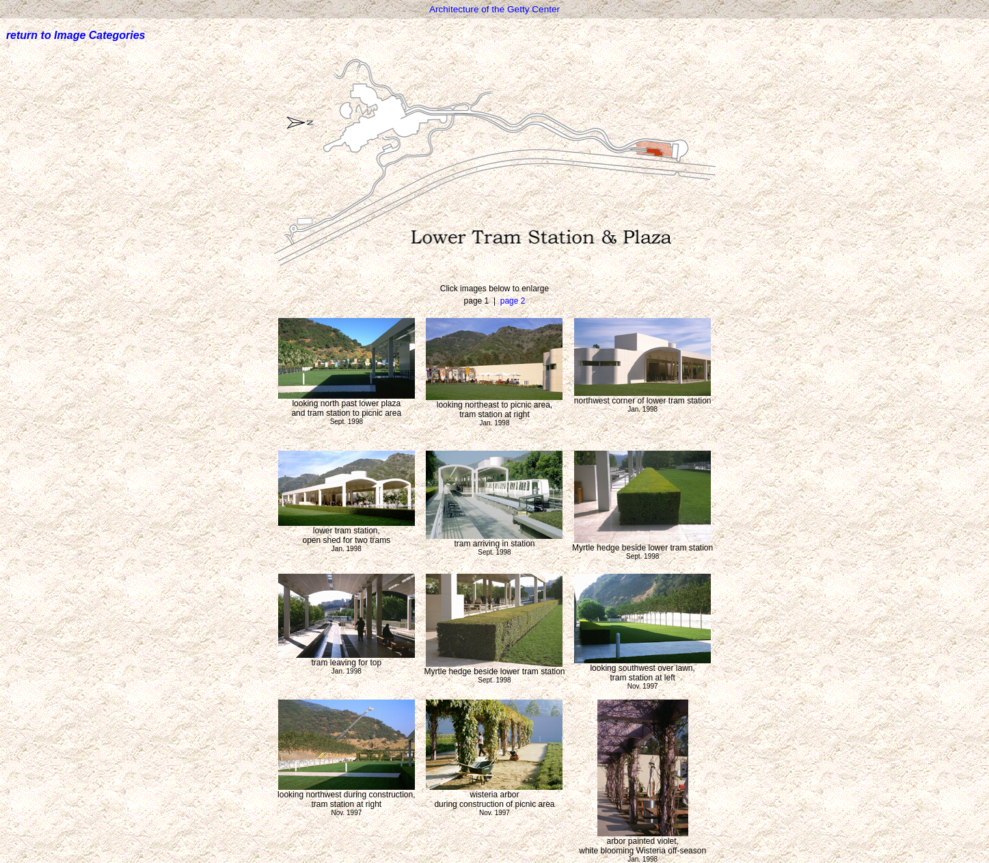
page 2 (513, 301)
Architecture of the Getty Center (494, 9)
